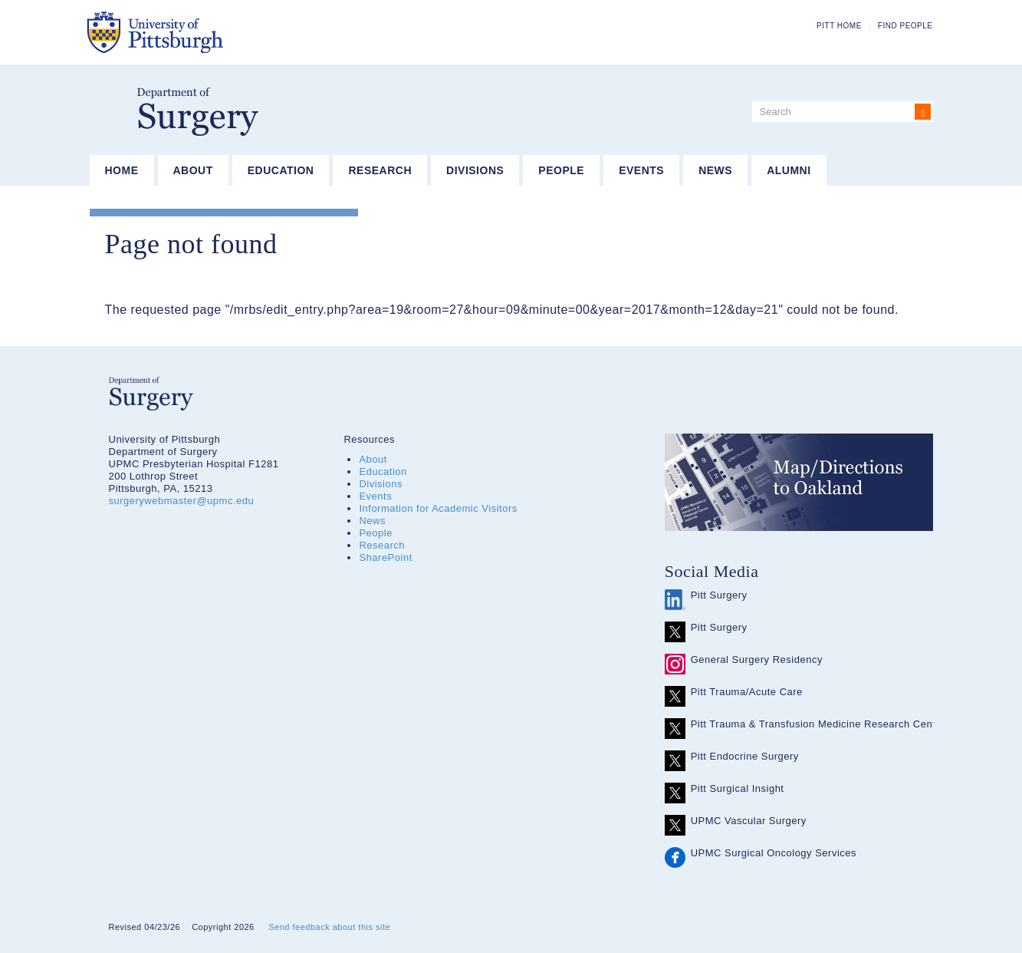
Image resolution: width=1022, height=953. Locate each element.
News (715, 170)
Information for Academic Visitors (438, 508)
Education (281, 170)
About (193, 170)
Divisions (475, 170)
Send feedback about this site (329, 927)
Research (380, 170)
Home (122, 170)
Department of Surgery (197, 111)
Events (641, 170)
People (561, 170)
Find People (905, 25)
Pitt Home (839, 25)
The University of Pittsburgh (231, 32)
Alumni (788, 170)
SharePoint (385, 557)
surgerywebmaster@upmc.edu (182, 500)
